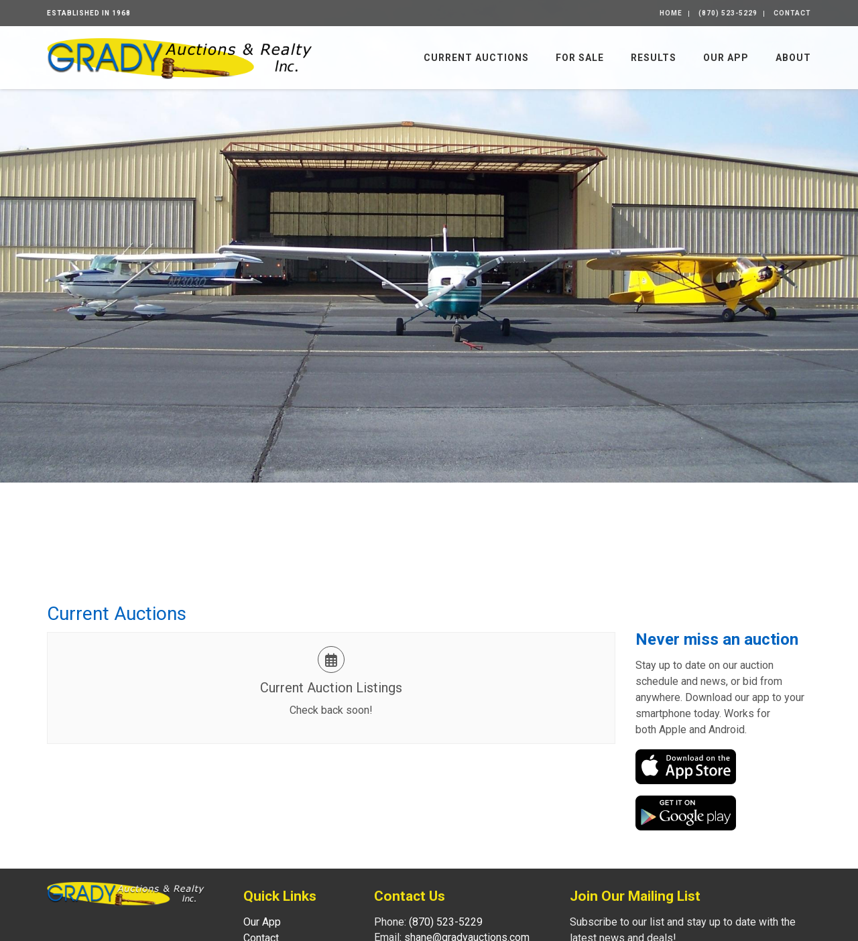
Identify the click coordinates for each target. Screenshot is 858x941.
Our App (726, 57)
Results (653, 57)
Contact (792, 13)
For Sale (580, 57)
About (793, 57)
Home (671, 13)
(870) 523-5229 (727, 13)
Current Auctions (476, 57)
